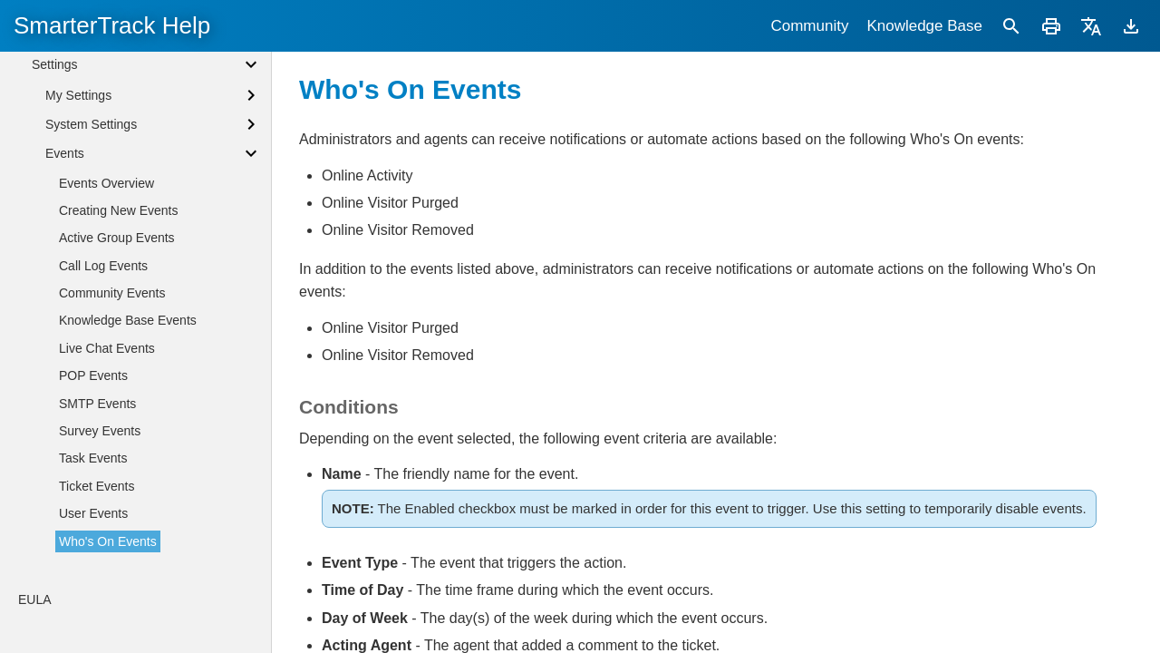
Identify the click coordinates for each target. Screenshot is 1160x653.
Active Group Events (117, 237)
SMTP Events (97, 403)
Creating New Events (119, 210)
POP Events (93, 375)
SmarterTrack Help (112, 25)
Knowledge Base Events (128, 320)
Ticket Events (97, 486)
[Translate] (1091, 26)
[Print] (1051, 26)
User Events (93, 513)
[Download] (1131, 26)
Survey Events (99, 431)
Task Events (93, 458)
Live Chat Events (107, 348)
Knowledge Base (924, 25)
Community (809, 25)
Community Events (112, 293)
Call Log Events (103, 265)
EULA (35, 599)
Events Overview (106, 183)
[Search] (1011, 26)
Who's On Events (108, 541)
